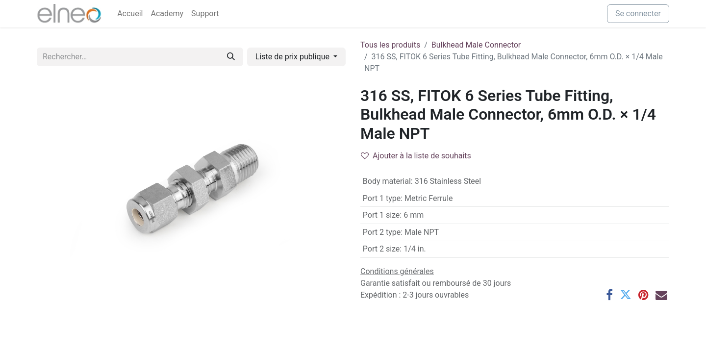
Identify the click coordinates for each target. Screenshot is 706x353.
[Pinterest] (643, 295)
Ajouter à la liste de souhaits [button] (416, 155)
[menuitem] (130, 14)
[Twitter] (625, 295)
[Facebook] (609, 295)
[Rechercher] (231, 57)
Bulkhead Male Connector (476, 45)
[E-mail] (661, 295)
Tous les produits (390, 45)
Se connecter (638, 13)
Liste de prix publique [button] (293, 56)
